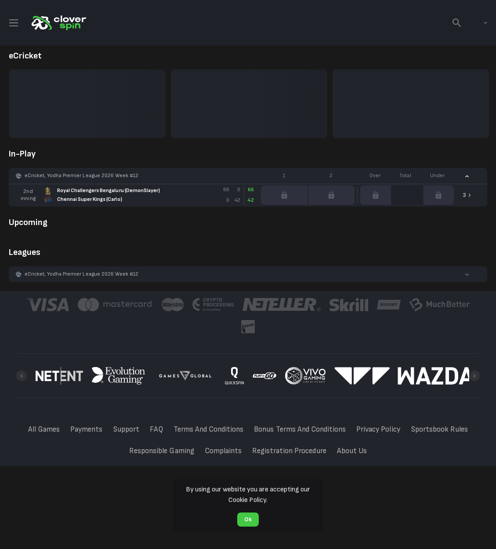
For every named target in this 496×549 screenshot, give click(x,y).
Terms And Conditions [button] (209, 429)
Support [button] (126, 429)
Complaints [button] (223, 451)
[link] (58, 23)
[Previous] (21, 376)
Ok (248, 519)
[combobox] (479, 23)
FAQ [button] (156, 429)
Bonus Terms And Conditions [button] (300, 429)
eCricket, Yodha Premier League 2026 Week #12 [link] (81, 175)
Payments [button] (86, 429)
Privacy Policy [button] (378, 429)
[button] (248, 176)
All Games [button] (44, 429)
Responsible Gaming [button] (161, 451)
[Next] (474, 376)
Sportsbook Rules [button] (439, 429)
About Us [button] (352, 451)
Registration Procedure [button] (289, 451)
